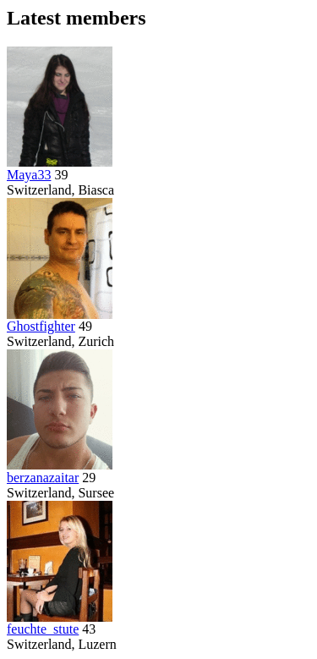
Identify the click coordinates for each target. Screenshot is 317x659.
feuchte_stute (43, 629)
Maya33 (29, 174)
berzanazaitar (43, 477)
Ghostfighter (41, 326)
